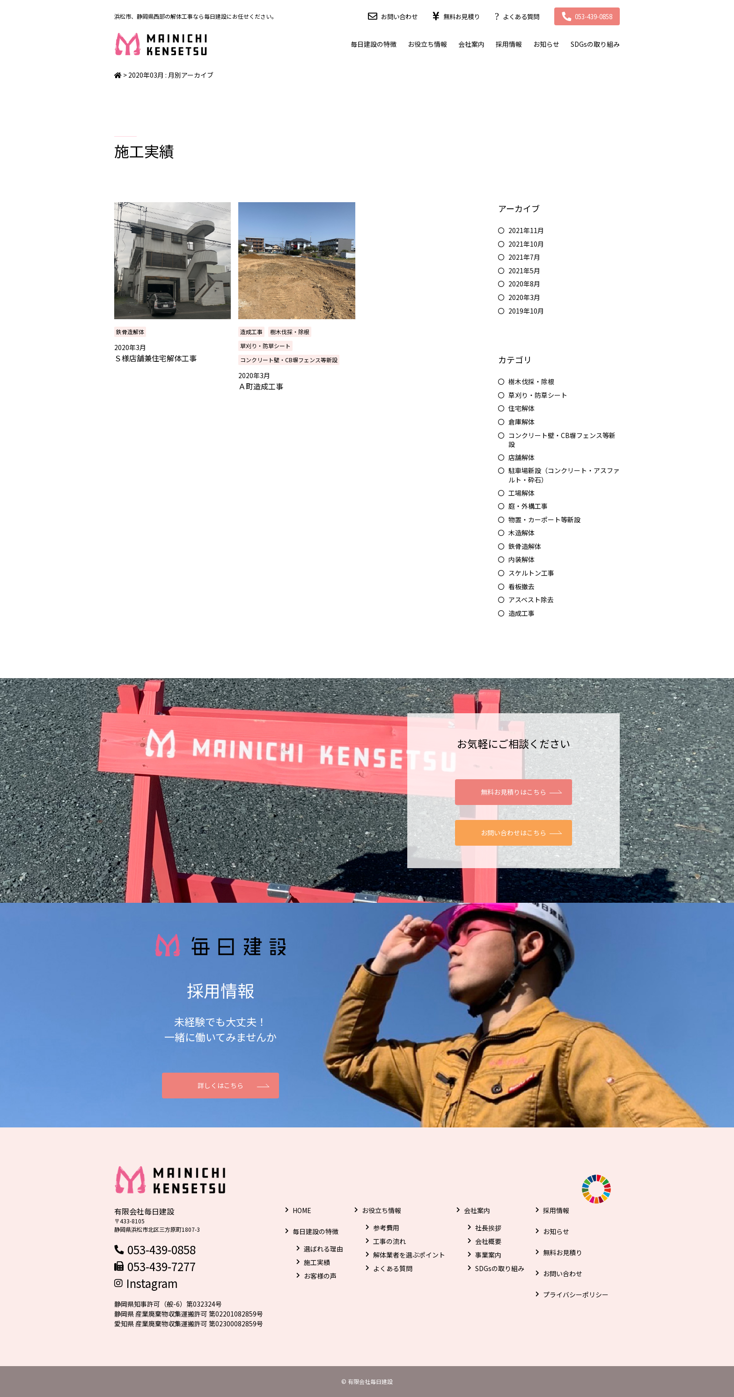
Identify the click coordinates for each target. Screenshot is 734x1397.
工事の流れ (389, 1241)
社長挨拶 (488, 1227)
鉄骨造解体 (130, 332)
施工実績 (317, 1262)
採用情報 (509, 44)
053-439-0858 (590, 16)
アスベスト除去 (531, 599)
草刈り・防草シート (265, 346)
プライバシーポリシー (576, 1294)
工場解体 (521, 493)
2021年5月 (524, 270)
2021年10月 (526, 244)
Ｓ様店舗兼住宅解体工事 (155, 358)
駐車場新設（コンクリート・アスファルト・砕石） (564, 475)
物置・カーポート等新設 (544, 519)
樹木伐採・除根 (289, 332)
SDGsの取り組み (595, 44)
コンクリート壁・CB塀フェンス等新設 (289, 360)
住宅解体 (521, 408)
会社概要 (488, 1241)
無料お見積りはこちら (513, 792)
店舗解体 (521, 457)
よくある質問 (514, 16)
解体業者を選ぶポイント (409, 1254)
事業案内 (488, 1254)
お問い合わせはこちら (513, 832)
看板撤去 (521, 586)
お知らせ (546, 44)
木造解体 (521, 532)
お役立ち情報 (427, 44)
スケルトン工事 (531, 573)
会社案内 (471, 44)
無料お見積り (451, 16)
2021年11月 (526, 230)
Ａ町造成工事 (260, 386)
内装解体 (521, 559)
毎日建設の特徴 (373, 44)
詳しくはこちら (220, 1085)
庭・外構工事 (528, 506)
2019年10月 (526, 311)
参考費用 (386, 1227)
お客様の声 (320, 1275)
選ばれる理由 (323, 1248)
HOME (302, 1210)
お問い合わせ (386, 16)
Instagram (152, 1283)
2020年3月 (524, 297)
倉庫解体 (521, 421)
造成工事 (251, 332)
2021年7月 (524, 257)
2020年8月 (524, 283)
